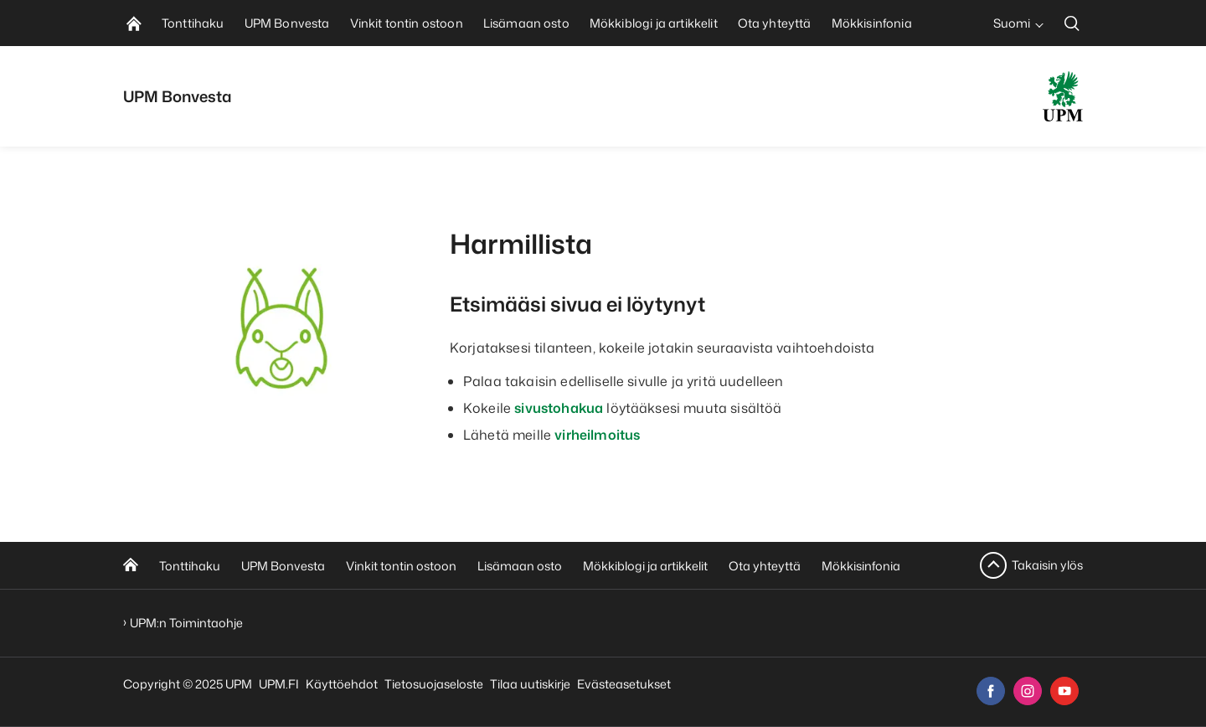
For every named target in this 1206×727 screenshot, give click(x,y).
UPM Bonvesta (283, 566)
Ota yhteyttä (765, 566)
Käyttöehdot (342, 684)
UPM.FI (279, 684)
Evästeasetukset (624, 684)
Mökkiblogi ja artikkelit (645, 566)
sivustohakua (558, 408)
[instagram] (1027, 691)
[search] (1072, 23)
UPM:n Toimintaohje (186, 623)
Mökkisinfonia (861, 566)
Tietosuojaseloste (433, 684)
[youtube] (1064, 691)
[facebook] (991, 691)
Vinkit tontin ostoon (401, 566)
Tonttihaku (189, 566)
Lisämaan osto (519, 566)
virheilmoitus (597, 434)
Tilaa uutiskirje (530, 684)
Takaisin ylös (1047, 565)
